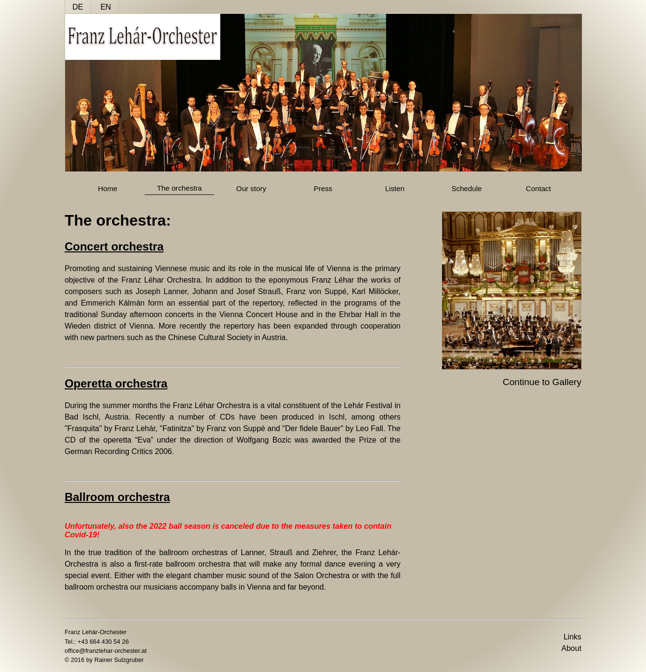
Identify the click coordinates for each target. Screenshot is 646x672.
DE (77, 7)
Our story (251, 188)
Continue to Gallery (542, 382)
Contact (538, 188)
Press (323, 188)
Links (572, 637)
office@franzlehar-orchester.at (106, 650)
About (571, 648)
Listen (395, 188)
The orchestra (179, 188)
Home (107, 188)
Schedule (467, 188)
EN (106, 7)
